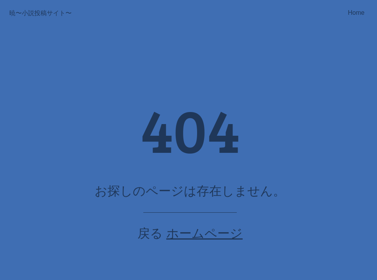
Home (356, 12)
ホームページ (204, 233)
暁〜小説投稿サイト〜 (40, 13)
